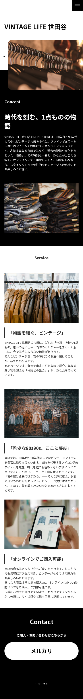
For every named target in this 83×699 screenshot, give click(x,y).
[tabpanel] (45, 65)
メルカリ (41, 651)
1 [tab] (4, 56)
